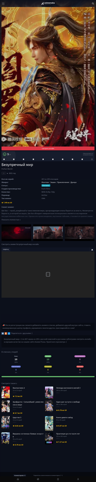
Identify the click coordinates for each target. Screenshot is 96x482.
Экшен (53, 182)
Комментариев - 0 (19, 475)
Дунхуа (73, 182)
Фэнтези (45, 182)
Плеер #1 (6, 249)
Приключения (63, 182)
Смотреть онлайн (48, 148)
